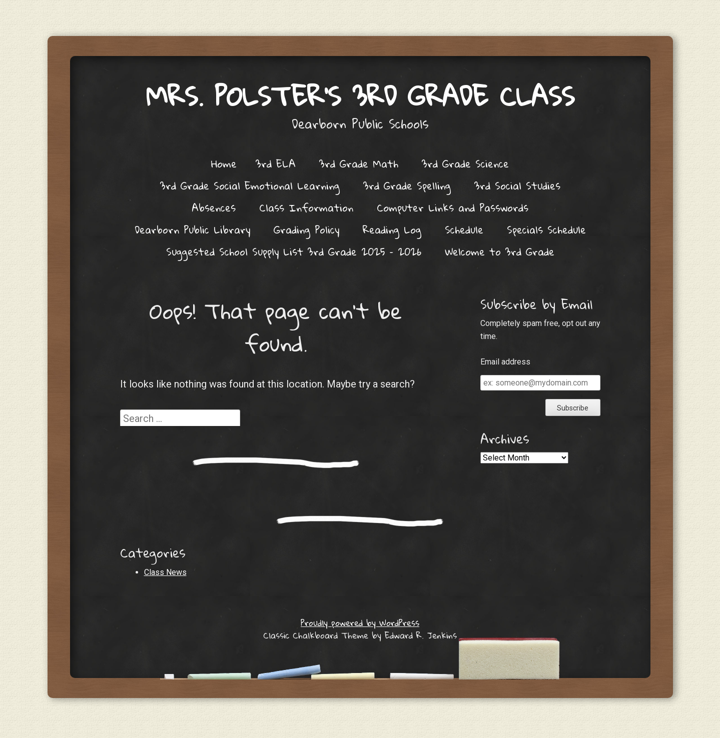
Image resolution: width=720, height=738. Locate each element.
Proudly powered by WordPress (360, 622)
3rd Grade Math (358, 163)
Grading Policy (306, 229)
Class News (165, 572)
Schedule (464, 229)
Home (224, 163)
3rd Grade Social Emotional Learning (250, 185)
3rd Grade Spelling (407, 185)
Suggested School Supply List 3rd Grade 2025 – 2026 (293, 251)
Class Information (306, 207)
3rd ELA (276, 163)
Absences (214, 207)
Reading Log (392, 229)
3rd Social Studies (517, 185)
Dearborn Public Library (192, 229)
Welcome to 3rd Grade (499, 251)
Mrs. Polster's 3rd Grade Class (360, 95)
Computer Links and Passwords (452, 207)
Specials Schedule (546, 229)
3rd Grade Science (465, 163)
